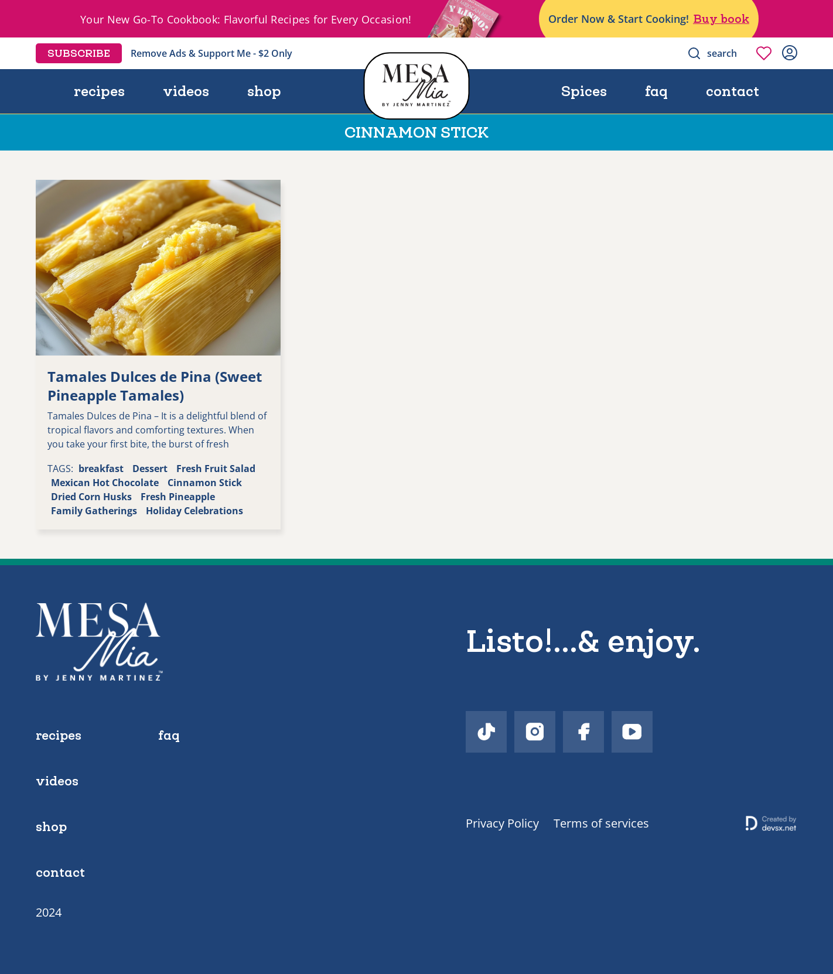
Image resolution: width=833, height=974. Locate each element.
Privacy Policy (502, 823)
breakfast (101, 468)
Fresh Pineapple (178, 496)
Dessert (150, 468)
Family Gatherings (94, 510)
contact (732, 91)
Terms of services (601, 823)
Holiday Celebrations (194, 510)
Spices (584, 91)
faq (656, 91)
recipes (99, 91)
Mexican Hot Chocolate (105, 482)
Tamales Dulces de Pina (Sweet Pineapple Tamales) (154, 386)
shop (264, 91)
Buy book (721, 18)
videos (186, 91)
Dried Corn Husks (91, 496)
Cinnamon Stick (205, 482)
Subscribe (78, 53)
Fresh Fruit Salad (215, 468)
